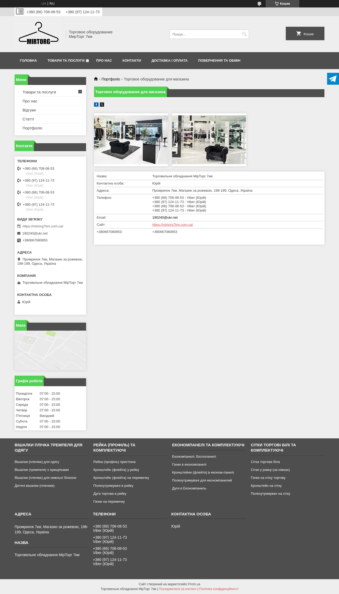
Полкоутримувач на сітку (270, 494)
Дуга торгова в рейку (109, 494)
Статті (28, 119)
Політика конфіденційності (218, 589)
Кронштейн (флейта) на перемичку (121, 478)
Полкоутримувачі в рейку (113, 486)
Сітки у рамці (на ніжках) (270, 470)
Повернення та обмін (219, 60)
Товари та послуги (65, 60)
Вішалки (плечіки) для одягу (37, 462)
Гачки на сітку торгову (268, 478)
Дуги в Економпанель (189, 488)
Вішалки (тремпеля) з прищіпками (42, 470)
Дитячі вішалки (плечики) (35, 486)
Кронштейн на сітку (266, 486)
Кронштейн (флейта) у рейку (116, 470)
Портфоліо (110, 79)
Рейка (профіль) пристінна (114, 462)
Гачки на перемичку (109, 501)
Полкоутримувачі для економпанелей (202, 480)
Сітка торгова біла (265, 462)
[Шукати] (244, 34)
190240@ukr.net (165, 217)
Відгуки (29, 110)
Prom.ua (194, 584)
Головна (28, 60)
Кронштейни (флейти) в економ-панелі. (203, 472)
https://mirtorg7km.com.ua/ (172, 225)
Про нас (104, 60)
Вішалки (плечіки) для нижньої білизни (45, 478)
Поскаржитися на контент (178, 589)
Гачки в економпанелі (189, 464)
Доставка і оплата (169, 60)
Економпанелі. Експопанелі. (194, 456)
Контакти (132, 60)
